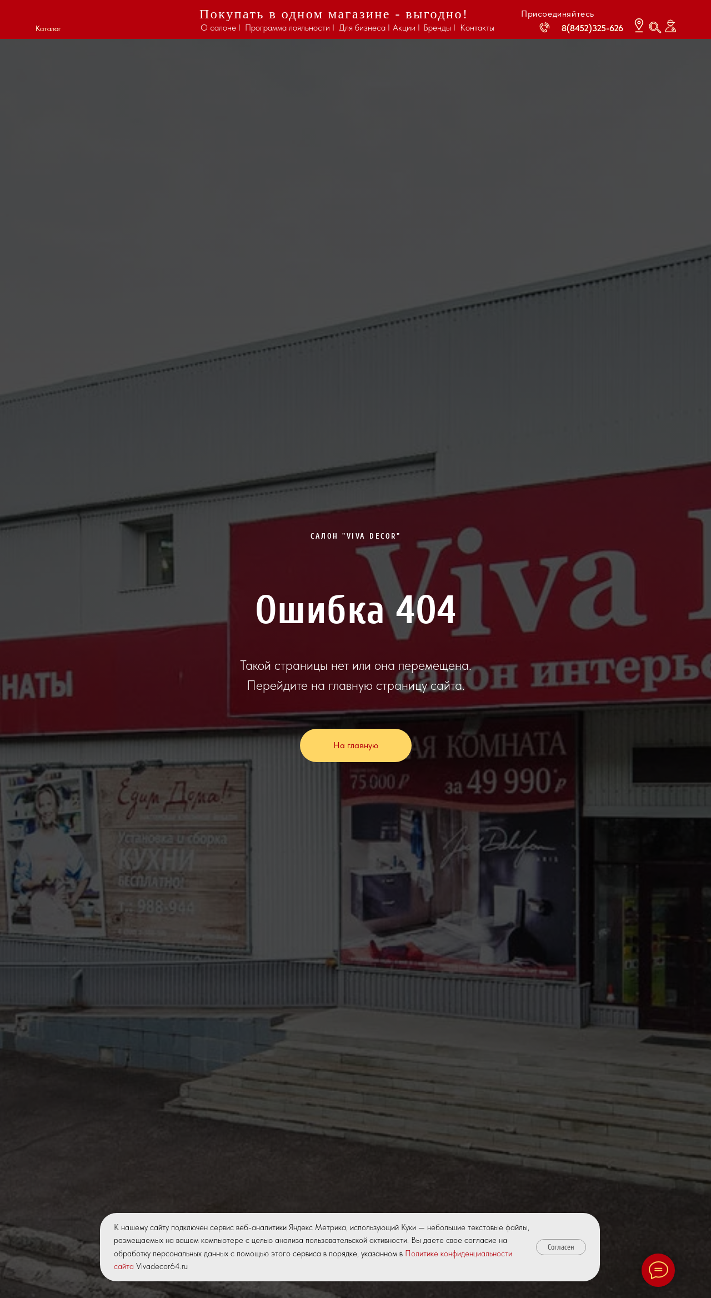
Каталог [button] (48, 28)
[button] (48, 15)
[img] (127, 20)
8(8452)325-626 (592, 28)
